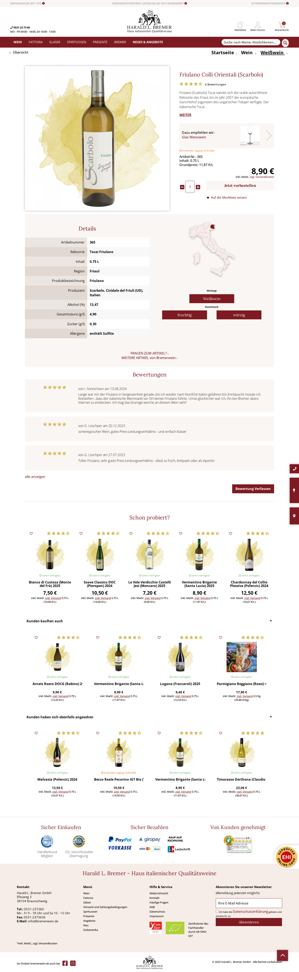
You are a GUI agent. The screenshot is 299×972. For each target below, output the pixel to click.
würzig (239, 315)
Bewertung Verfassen (253, 488)
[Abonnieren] (249, 922)
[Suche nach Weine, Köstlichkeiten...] (250, 42)
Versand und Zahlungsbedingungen (105, 907)
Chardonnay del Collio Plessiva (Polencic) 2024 (249, 584)
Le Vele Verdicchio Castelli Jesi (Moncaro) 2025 (149, 584)
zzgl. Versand (53, 598)
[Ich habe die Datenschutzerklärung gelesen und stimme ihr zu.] (217, 911)
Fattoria (88, 898)
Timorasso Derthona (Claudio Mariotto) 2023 (241, 780)
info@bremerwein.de (43, 921)
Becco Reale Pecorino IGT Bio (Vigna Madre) (119, 780)
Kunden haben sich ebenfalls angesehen (60, 717)
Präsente (88, 916)
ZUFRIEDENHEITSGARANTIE (270, 3)
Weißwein (212, 298)
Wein (86, 893)
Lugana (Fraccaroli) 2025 (180, 684)
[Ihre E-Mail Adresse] (249, 903)
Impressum (157, 916)
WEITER (185, 115)
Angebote (89, 921)
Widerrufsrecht (159, 893)
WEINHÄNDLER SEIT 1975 (27, 3)
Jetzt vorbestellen (240, 185)
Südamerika (90, 930)
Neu (85, 925)
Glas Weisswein (194, 137)
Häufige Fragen (159, 902)
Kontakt (154, 898)
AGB (152, 907)
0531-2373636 (34, 917)
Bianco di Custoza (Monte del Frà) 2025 (50, 584)
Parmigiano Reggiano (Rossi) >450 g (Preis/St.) (241, 684)
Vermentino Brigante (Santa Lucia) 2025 (199, 584)
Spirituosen (90, 911)
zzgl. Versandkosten (262, 177)
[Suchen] (285, 43)
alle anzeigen (35, 476)
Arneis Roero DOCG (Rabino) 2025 (57, 684)
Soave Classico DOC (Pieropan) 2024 (100, 584)
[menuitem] (240, 25)
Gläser (87, 902)
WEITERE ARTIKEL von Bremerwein (148, 358)
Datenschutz (157, 911)
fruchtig (185, 315)
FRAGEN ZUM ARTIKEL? (149, 353)
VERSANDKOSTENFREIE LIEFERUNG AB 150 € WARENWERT (149, 3)
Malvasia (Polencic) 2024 (57, 780)
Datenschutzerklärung (250, 911)
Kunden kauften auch (45, 621)
